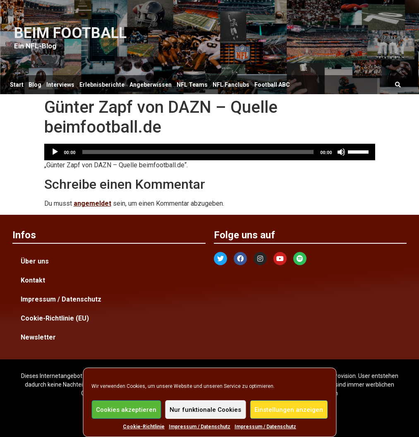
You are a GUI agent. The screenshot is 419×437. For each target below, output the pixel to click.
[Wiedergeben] (55, 152)
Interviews (60, 84)
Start (17, 84)
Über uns (35, 261)
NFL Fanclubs (231, 84)
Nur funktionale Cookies (205, 409)
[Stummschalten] (341, 152)
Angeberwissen (150, 84)
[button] (398, 85)
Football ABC (272, 84)
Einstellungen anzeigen (288, 409)
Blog (35, 84)
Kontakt (33, 280)
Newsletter (38, 337)
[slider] (198, 152)
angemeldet (92, 203)
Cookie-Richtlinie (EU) (55, 318)
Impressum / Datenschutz (199, 427)
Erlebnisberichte (102, 84)
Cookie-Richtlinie (144, 427)
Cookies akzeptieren (126, 409)
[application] (209, 152)
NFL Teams (192, 84)
